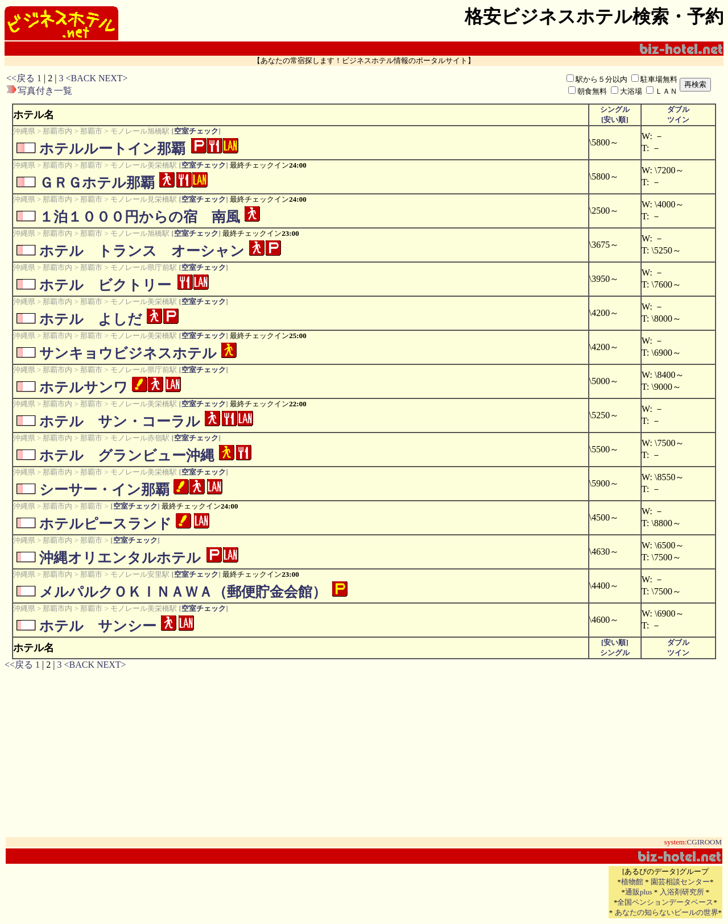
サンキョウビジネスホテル (128, 353)
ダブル (678, 109)
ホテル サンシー (97, 626)
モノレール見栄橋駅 (143, 199)
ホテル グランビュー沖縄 (126, 455)
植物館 (632, 881)
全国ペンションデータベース (665, 902)
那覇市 (91, 131)
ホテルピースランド (105, 523)
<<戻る (20, 78)
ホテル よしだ (90, 319)
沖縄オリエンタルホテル (120, 557)
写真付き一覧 (45, 90)
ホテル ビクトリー (105, 285)
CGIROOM (704, 842)
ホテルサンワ (83, 387)
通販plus (638, 892)
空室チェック (196, 131)
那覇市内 (57, 131)
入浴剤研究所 (682, 892)
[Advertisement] (303, 85)
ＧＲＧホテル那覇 (97, 182)
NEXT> (113, 78)
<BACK (80, 78)
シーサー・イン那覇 (104, 489)
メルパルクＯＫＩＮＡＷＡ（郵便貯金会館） (182, 592)
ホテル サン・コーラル (119, 421)
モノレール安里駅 (139, 574)
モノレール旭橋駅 (139, 131)
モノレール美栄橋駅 (143, 165)
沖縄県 (24, 131)
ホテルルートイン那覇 (112, 148)
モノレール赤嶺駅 (139, 438)
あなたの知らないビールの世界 (666, 912)
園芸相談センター (680, 881)
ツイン (678, 119)
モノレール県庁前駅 (143, 267)
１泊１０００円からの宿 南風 (139, 216)
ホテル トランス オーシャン (142, 251)
